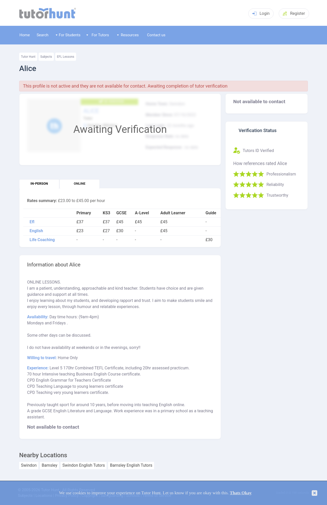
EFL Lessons (65, 56)
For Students (68, 35)
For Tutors (97, 35)
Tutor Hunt (28, 56)
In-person (39, 183)
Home (24, 35)
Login (261, 13)
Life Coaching (42, 240)
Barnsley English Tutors (131, 465)
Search (42, 35)
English (36, 231)
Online (79, 183)
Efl (32, 222)
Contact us (156, 35)
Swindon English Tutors (83, 465)
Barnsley (49, 465)
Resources (128, 35)
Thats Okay (241, 492)
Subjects (46, 56)
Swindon (29, 465)
